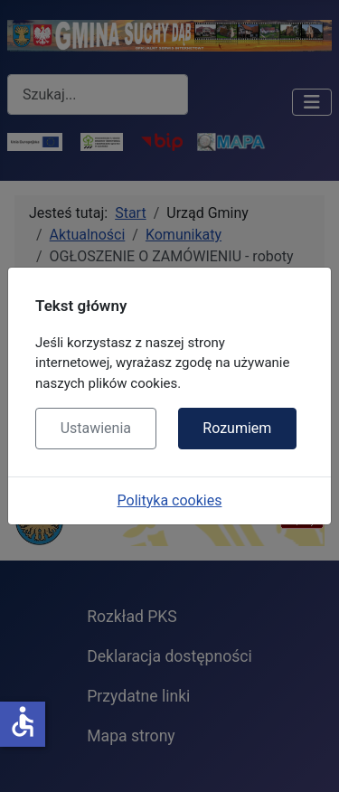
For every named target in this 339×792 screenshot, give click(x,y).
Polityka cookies (170, 500)
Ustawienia (96, 428)
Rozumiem (236, 428)
